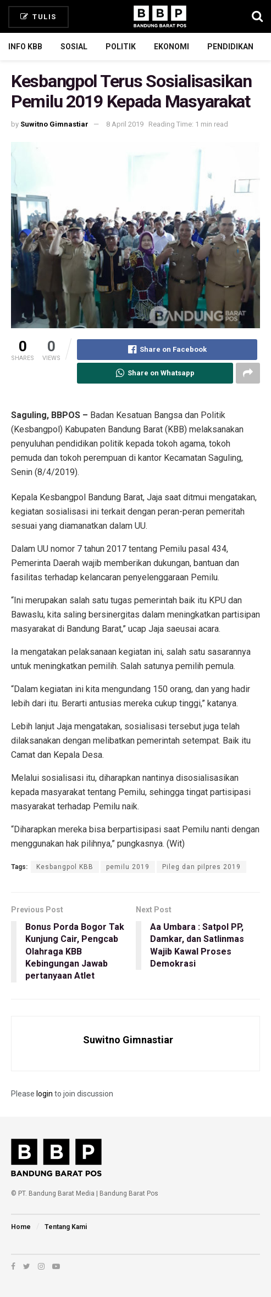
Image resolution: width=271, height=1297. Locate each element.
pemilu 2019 (128, 867)
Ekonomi (171, 46)
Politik (121, 46)
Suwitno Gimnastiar (54, 124)
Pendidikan (230, 46)
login (44, 1093)
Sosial (73, 46)
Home (21, 1227)
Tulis (38, 17)
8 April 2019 (124, 124)
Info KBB (25, 46)
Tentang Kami (66, 1227)
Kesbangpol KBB (64, 867)
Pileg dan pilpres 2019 (201, 867)
